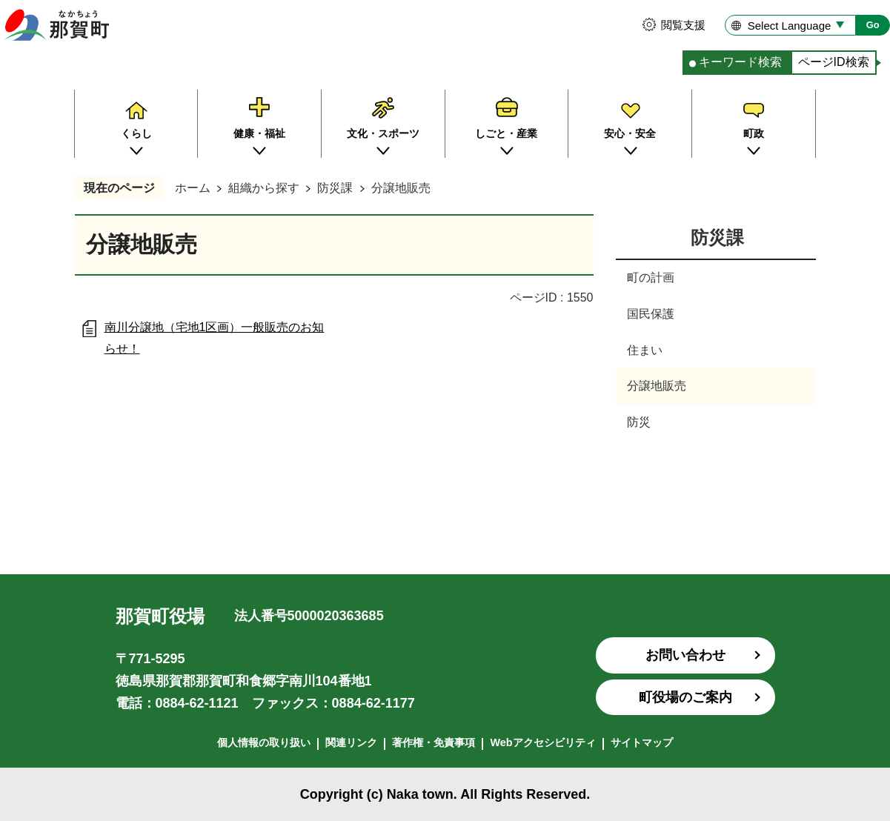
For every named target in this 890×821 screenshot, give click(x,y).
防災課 (335, 188)
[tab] (737, 62)
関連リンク (351, 742)
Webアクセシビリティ (542, 742)
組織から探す (263, 188)
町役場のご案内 (685, 697)
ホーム (192, 188)
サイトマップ (642, 742)
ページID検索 (833, 62)
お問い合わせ (685, 655)
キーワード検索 (740, 62)
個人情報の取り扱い (263, 742)
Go (873, 24)
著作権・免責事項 (433, 742)
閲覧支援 (683, 25)
